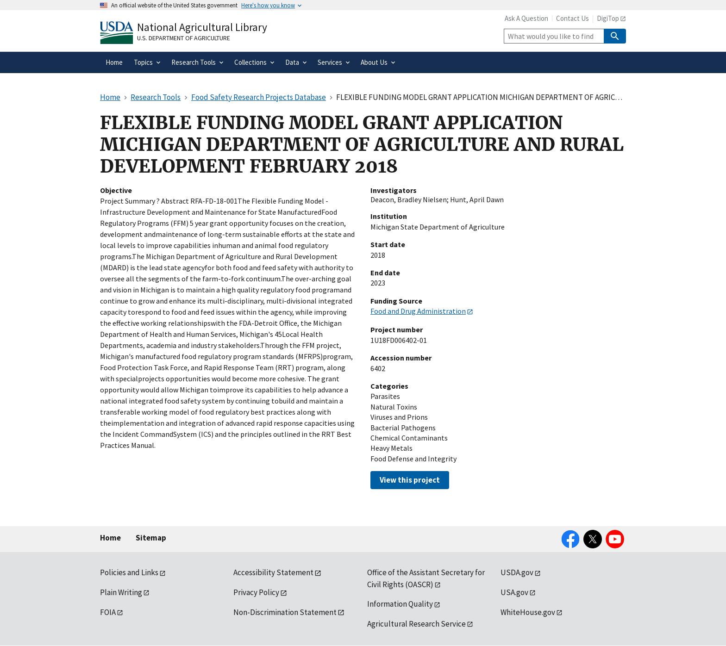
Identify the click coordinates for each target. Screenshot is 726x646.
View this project (410, 480)
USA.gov (514, 592)
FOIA (108, 612)
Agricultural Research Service (416, 624)
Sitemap (151, 538)
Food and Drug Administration (418, 311)
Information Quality (400, 604)
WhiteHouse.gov (528, 612)
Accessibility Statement (273, 572)
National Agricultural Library (202, 27)
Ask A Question (526, 18)
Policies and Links (129, 572)
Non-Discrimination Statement (285, 612)
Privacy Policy (256, 592)
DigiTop (608, 18)
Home (110, 538)
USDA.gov (517, 572)
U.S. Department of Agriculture (183, 38)
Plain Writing (121, 592)
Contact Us (572, 18)
